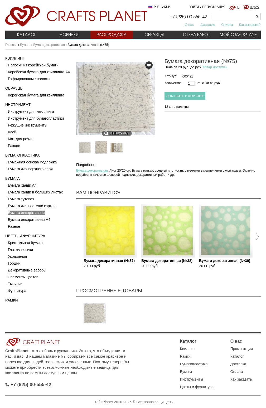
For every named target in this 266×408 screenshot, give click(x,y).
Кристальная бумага (25, 243)
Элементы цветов (23, 277)
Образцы (154, 34)
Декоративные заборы (27, 270)
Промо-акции (241, 349)
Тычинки (15, 284)
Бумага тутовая (21, 199)
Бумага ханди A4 (22, 185)
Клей (12, 132)
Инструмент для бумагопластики (36, 118)
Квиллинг (15, 58)
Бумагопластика (22, 155)
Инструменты (191, 379)
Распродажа (112, 34)
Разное (14, 146)
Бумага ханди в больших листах (35, 192)
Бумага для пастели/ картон (32, 206)
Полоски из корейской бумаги (33, 65)
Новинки (69, 34)
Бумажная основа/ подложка (32, 162)
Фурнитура (17, 291)
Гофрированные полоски (29, 79)
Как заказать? (250, 25)
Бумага (25, 45)
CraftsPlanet (16, 350)
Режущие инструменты (27, 125)
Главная (11, 45)
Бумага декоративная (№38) (166, 261)
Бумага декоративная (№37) (109, 261)
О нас (189, 25)
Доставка (207, 25)
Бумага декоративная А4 (29, 219)
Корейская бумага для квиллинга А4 (39, 72)
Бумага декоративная (49, 45)
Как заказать (241, 379)
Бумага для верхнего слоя (30, 169)
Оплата (227, 25)
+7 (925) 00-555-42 (28, 384)
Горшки (14, 263)
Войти (193, 7)
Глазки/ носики (20, 249)
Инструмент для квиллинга (31, 111)
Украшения (17, 256)
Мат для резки (20, 139)
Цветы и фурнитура (25, 236)
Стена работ (196, 34)
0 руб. (254, 7)
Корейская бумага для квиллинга (36, 95)
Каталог (26, 34)
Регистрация (213, 7)
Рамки (11, 300)
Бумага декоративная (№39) (224, 261)
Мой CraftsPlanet (239, 34)
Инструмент (18, 105)
